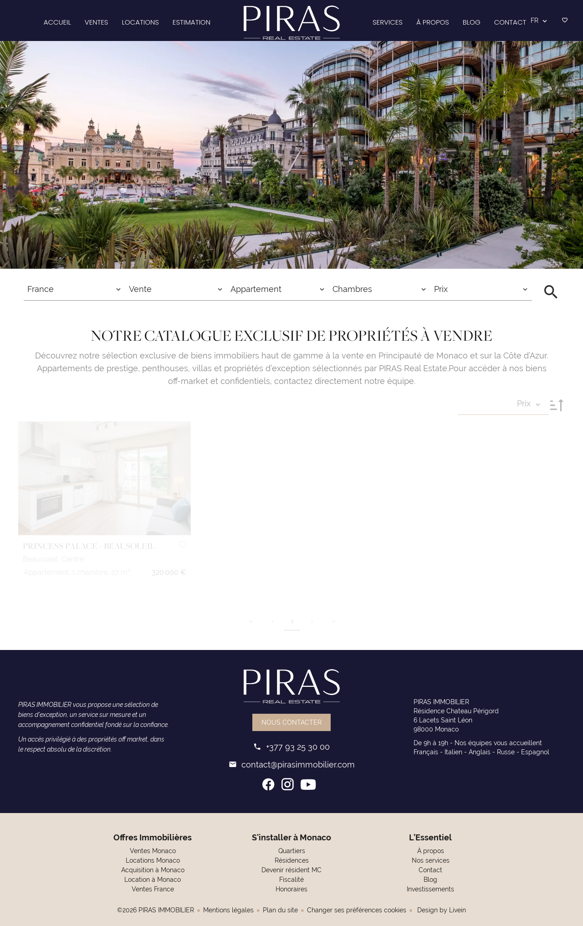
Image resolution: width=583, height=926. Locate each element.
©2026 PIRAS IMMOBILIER (155, 910)
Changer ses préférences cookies (356, 910)
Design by (440, 910)
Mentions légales (228, 910)
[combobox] (74, 289)
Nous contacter (291, 722)
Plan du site (280, 910)
